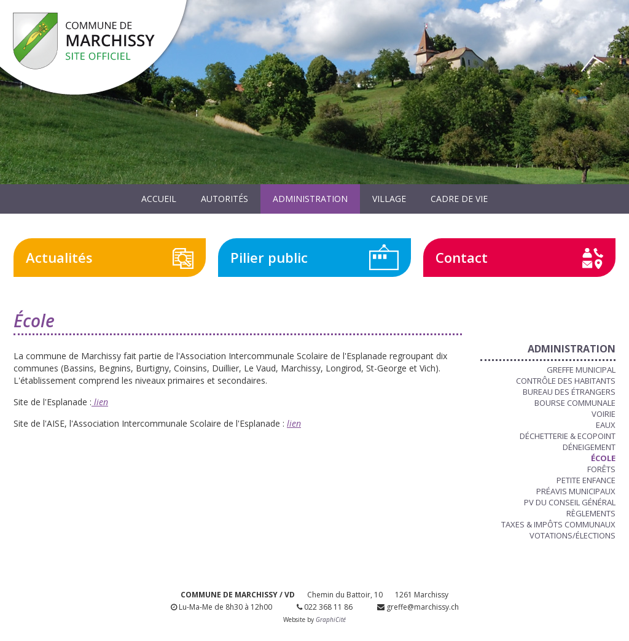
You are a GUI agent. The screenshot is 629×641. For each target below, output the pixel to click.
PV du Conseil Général (569, 502)
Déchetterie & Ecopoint (567, 435)
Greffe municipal (581, 369)
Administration (310, 198)
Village (389, 198)
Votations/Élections (572, 535)
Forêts (601, 469)
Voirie (603, 413)
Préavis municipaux (575, 491)
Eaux (605, 424)
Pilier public (269, 257)
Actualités (59, 257)
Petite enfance (586, 480)
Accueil (158, 198)
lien (100, 402)
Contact (462, 257)
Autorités (224, 198)
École (603, 458)
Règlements (590, 513)
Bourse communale (574, 402)
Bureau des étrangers (569, 391)
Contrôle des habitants (565, 380)
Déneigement (589, 447)
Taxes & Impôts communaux (558, 524)
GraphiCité (331, 619)
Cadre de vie (459, 198)
